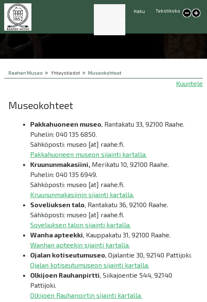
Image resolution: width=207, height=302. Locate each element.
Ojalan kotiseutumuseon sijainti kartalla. (89, 265)
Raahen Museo (25, 73)
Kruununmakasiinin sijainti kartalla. (82, 194)
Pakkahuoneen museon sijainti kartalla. (88, 154)
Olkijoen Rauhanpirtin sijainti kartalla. (86, 295)
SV (122, 29)
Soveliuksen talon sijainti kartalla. (80, 225)
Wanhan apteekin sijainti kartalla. (80, 245)
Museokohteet (105, 73)
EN (122, 19)
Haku (139, 11)
